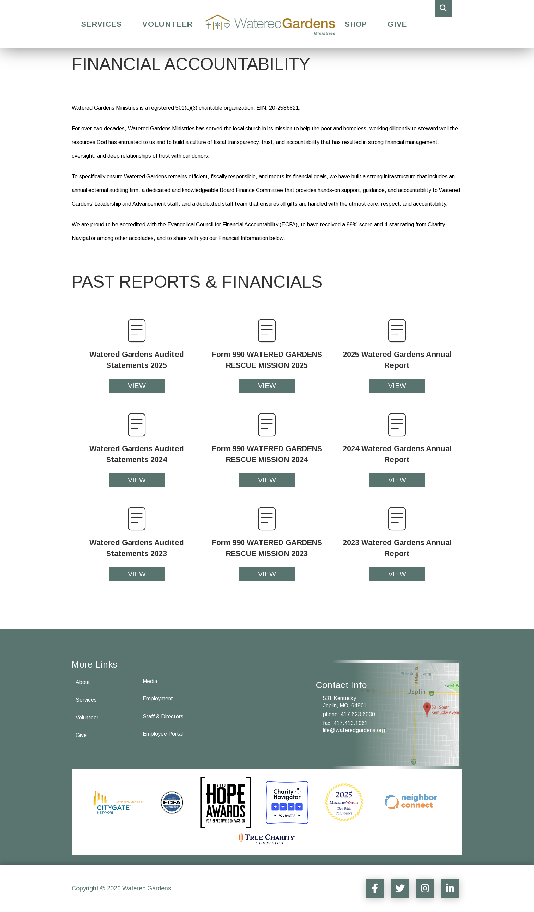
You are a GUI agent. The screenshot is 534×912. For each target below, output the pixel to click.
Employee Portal (163, 734)
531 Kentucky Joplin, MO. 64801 (345, 701)
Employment (158, 699)
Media (150, 681)
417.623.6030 (358, 714)
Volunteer (167, 24)
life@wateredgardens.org (354, 730)
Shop (356, 24)
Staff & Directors (163, 716)
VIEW (137, 385)
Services (101, 24)
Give (397, 24)
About (83, 682)
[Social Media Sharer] (372, 888)
